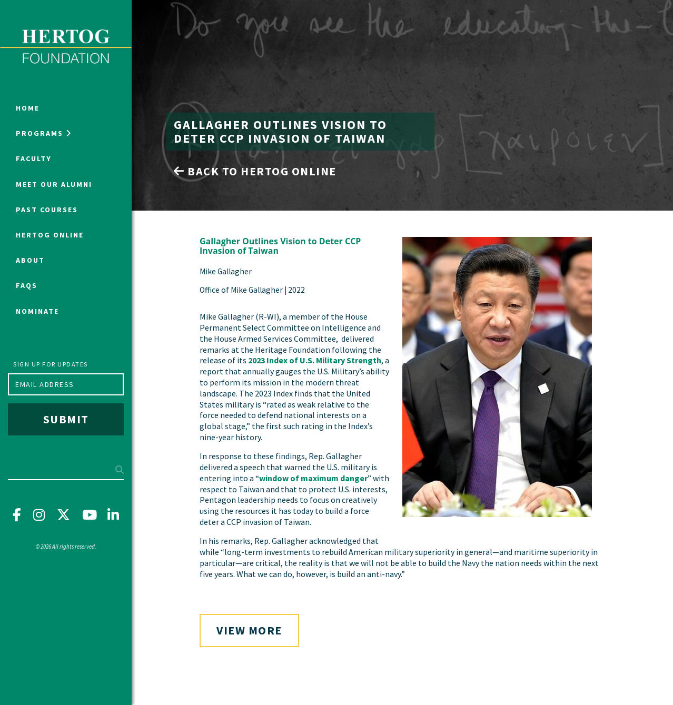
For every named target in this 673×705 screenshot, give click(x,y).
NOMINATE (37, 311)
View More (249, 630)
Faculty (34, 158)
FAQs (26, 285)
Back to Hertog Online (255, 171)
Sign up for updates (50, 364)
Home (27, 108)
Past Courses (47, 209)
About (30, 260)
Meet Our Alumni (54, 184)
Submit (66, 419)
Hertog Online (50, 235)
